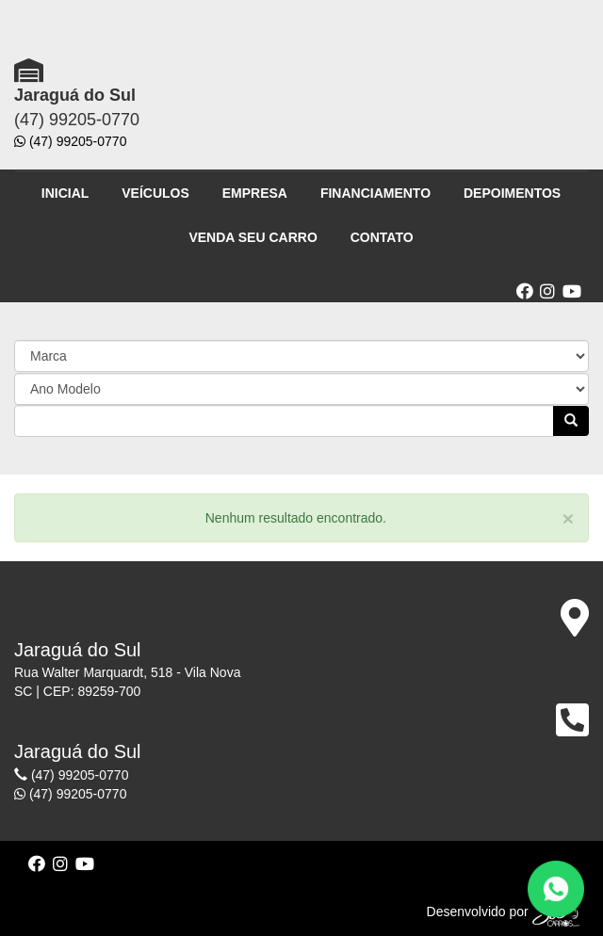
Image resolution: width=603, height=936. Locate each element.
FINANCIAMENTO (375, 193)
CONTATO (382, 237)
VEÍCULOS (155, 193)
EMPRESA (254, 193)
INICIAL (65, 193)
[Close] (568, 518)
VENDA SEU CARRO (252, 237)
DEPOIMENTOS (512, 193)
